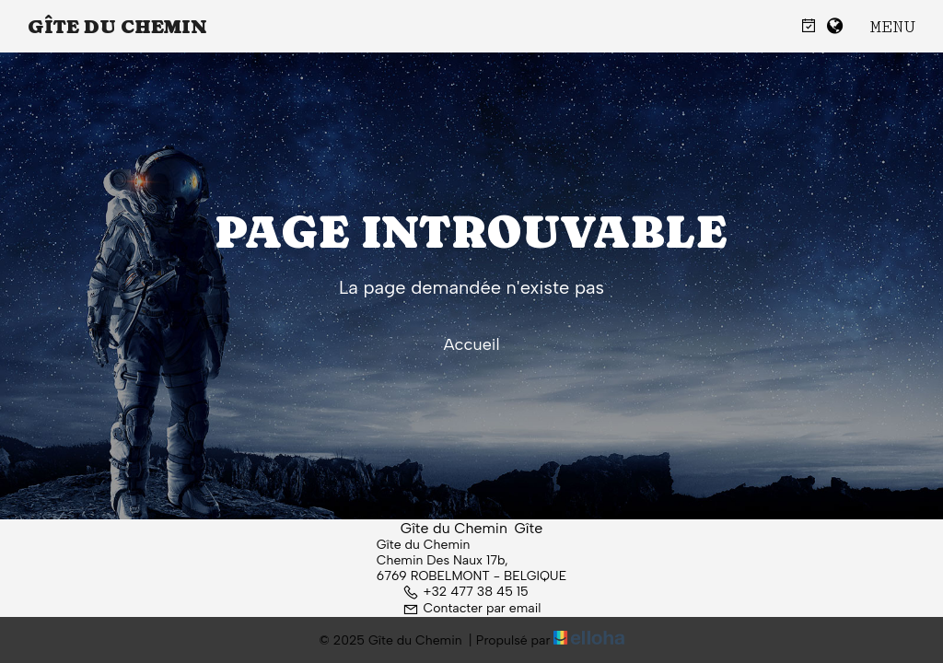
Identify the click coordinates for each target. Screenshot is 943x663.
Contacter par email (471, 608)
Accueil (471, 344)
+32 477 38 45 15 (465, 591)
